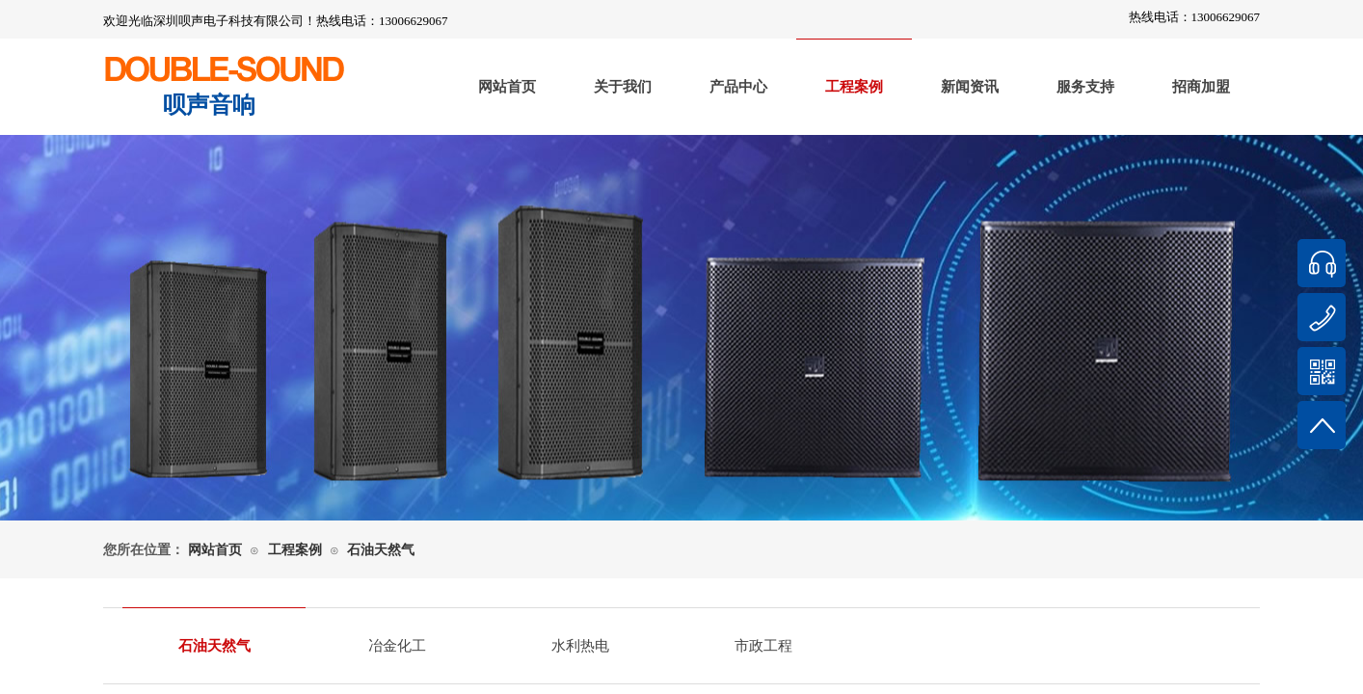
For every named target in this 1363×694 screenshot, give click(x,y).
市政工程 (763, 646)
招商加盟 (1201, 86)
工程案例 (854, 86)
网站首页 (507, 86)
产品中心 (738, 86)
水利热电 (580, 646)
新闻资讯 (970, 86)
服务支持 (1085, 86)
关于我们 (623, 86)
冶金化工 (397, 646)
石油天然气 (380, 550)
